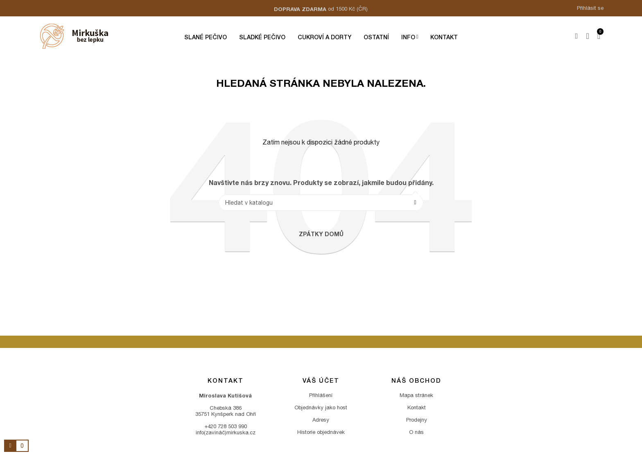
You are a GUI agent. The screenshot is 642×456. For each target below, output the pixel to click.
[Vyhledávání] (321, 202)
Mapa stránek (416, 395)
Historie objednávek (321, 432)
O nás (416, 432)
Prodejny (416, 420)
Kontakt (416, 407)
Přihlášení (320, 395)
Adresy (320, 420)
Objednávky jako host (320, 407)
